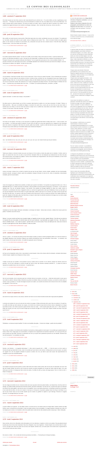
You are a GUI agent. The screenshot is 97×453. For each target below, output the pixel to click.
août (74, 346)
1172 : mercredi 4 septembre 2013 (14, 381)
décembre (75, 295)
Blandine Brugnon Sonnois (76, 205)
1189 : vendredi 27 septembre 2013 (14, 16)
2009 (73, 370)
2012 (73, 363)
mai (74, 352)
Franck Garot (73, 227)
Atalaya (72, 196)
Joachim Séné (73, 271)
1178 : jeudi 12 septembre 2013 (13, 249)
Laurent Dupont (74, 225)
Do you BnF (73, 222)
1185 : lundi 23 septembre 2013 (13, 93)
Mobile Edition (74, 385)
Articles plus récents (7, 442)
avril (74, 354)
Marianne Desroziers (75, 220)
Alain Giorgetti (73, 233)
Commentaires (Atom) (14, 445)
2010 (73, 368)
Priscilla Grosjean (74, 238)
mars (74, 357)
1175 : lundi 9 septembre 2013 (13, 319)
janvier (75, 361)
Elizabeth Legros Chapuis (76, 249)
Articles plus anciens (62, 442)
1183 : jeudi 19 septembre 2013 (13, 136)
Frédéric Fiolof (73, 229)
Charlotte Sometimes (75, 275)
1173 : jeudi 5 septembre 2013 (13, 363)
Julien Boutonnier (74, 201)
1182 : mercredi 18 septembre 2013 (14, 149)
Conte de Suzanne (74, 214)
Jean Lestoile (73, 251)
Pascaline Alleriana (74, 185)
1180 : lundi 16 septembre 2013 (13, 206)
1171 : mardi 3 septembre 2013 (13, 403)
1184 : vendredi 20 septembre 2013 (14, 118)
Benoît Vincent (73, 284)
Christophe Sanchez (75, 268)
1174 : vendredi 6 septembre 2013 (14, 344)
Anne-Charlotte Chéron (75, 212)
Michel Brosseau (74, 203)
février (75, 359)
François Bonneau (74, 200)
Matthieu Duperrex (74, 224)
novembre (75, 297)
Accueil (34, 442)
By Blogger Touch (74, 387)
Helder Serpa (73, 273)
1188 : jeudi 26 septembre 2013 (13, 34)
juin (74, 350)
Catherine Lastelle (74, 248)
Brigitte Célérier (74, 207)
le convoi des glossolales (48, 6)
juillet (74, 348)
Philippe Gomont (74, 235)
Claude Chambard (74, 211)
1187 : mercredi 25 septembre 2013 (14, 53)
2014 (73, 291)
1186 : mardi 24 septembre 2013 (13, 73)
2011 (73, 366)
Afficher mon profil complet (78, 40)
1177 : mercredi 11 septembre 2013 (14, 274)
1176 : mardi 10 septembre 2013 (13, 292)
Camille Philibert (74, 259)
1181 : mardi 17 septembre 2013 (13, 167)
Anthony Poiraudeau (75, 260)
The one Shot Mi (74, 281)
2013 (73, 293)
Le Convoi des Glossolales (79, 15)
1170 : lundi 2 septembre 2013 (13, 419)
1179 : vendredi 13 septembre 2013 (14, 233)
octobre (75, 299)
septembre (76, 301)
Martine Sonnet (74, 277)
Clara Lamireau (74, 246)
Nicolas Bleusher (74, 198)
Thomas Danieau (74, 218)
